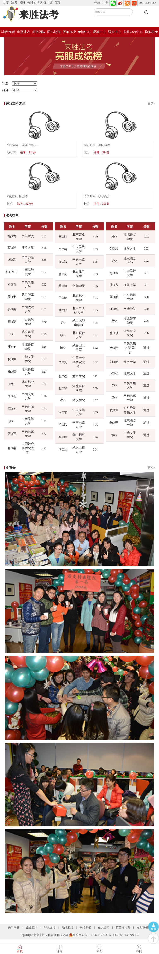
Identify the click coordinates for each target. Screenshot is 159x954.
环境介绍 (49, 927)
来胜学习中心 (133, 32)
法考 (14, 2)
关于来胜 (13, 927)
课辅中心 (99, 32)
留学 (58, 2)
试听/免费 (8, 32)
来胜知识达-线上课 (40, 2)
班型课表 (23, 32)
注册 (105, 2)
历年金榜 (69, 32)
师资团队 (38, 32)
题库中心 (114, 32)
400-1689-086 (147, 2)
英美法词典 (123, 927)
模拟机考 (151, 32)
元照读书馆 (144, 927)
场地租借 (67, 927)
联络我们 (85, 927)
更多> (151, 103)
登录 (97, 2)
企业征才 (31, 927)
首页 (6, 2)
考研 (22, 2)
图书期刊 (53, 32)
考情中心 (84, 32)
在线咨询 (103, 927)
